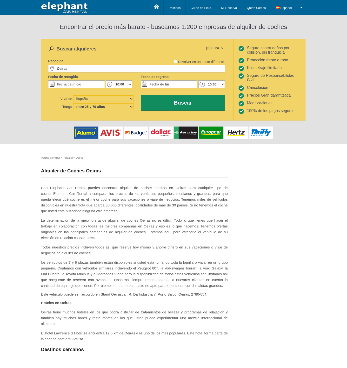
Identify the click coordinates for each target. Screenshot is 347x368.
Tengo (67, 107)
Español (284, 8)
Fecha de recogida (63, 77)
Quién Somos (256, 8)
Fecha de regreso (155, 77)
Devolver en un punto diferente (201, 62)
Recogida (55, 61)
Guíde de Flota (200, 8)
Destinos (174, 8)
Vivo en (66, 99)
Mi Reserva (229, 8)
